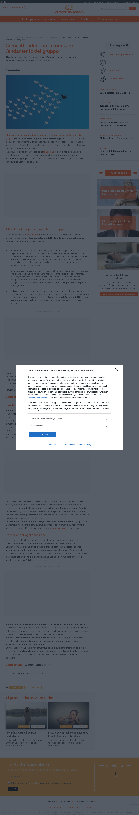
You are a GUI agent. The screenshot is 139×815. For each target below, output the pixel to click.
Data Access (69, 445)
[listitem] (69, 418)
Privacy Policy (85, 445)
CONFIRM (42, 434)
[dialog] (69, 407)
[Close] (117, 370)
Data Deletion (54, 445)
